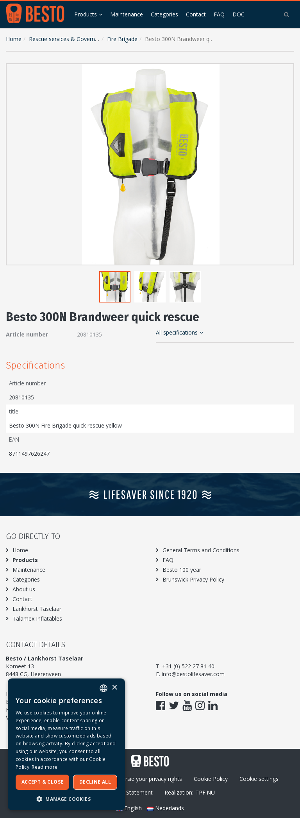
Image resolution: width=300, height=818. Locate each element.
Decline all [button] (95, 782)
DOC (238, 14)
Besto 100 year (181, 569)
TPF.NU (205, 792)
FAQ (219, 14)
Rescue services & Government (68, 39)
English (129, 808)
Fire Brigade (122, 39)
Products (85, 14)
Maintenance (126, 14)
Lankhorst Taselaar (36, 608)
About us (23, 589)
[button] (286, 71)
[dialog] (66, 744)
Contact (196, 14)
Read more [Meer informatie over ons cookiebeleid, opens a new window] (44, 767)
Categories (164, 14)
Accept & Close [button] (42, 782)
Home (13, 39)
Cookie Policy (211, 778)
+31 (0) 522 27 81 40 (188, 666)
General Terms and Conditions (200, 550)
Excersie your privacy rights (148, 778)
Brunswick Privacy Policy (193, 579)
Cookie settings (259, 778)
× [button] (114, 688)
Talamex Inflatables (37, 618)
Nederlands (165, 808)
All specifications (179, 332)
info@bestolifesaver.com (193, 674)
